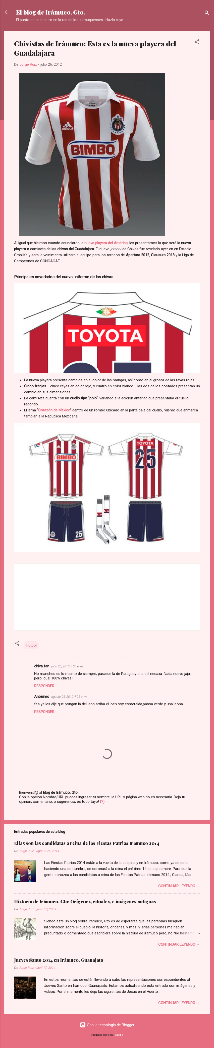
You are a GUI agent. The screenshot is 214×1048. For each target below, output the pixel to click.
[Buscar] (207, 13)
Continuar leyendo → (179, 886)
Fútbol (31, 645)
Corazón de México (54, 410)
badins (119, 1034)
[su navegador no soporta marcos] (107, 596)
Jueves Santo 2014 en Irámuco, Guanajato (58, 960)
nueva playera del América (106, 243)
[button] (197, 43)
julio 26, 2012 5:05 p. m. (67, 666)
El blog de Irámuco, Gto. (50, 12)
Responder (44, 686)
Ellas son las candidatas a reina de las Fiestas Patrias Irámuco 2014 (86, 843)
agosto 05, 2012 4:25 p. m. (69, 696)
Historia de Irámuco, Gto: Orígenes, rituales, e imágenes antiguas (85, 902)
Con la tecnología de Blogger (107, 1025)
